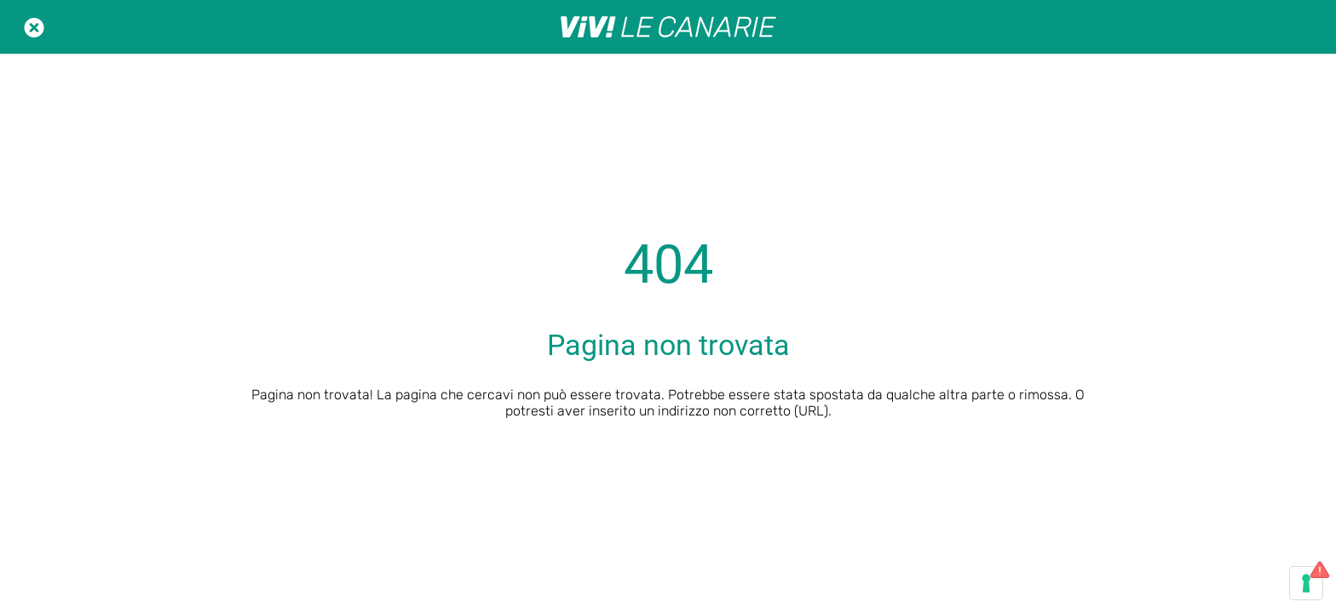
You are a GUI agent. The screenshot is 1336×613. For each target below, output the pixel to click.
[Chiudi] (34, 27)
